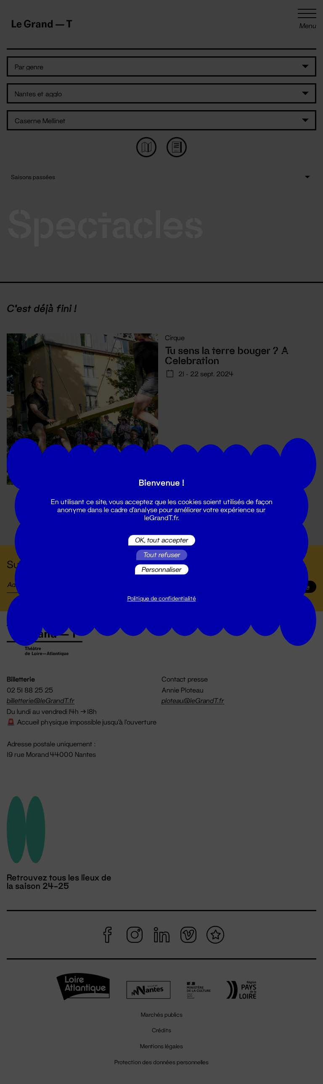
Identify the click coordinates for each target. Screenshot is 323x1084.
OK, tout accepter (161, 540)
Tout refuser (161, 555)
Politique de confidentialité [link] (161, 598)
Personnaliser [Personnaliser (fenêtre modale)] (162, 569)
